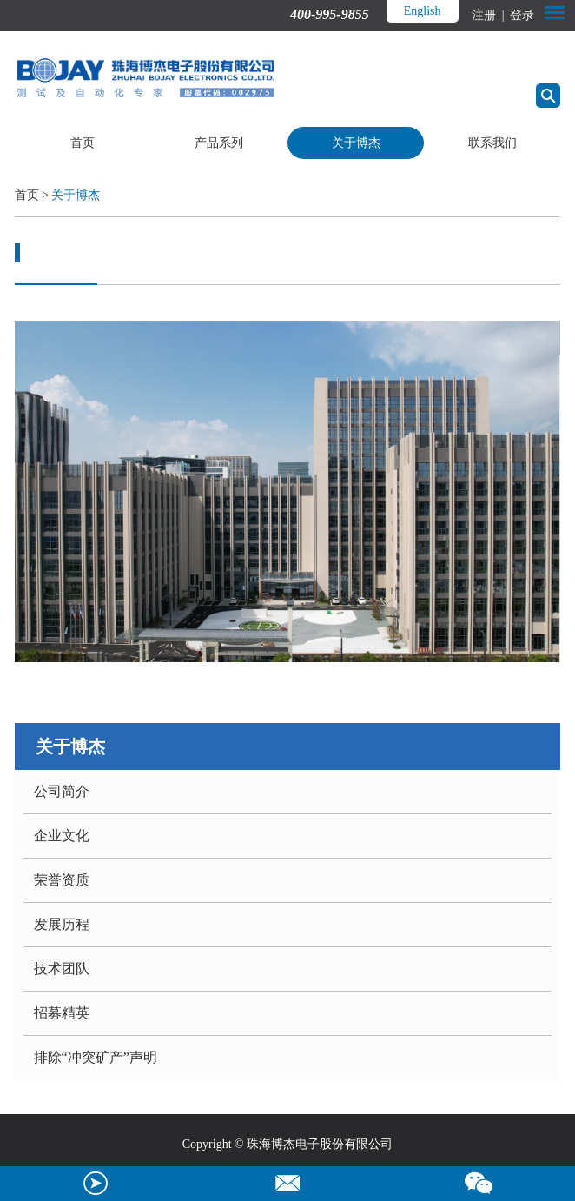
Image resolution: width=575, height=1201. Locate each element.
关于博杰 (356, 142)
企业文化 (61, 835)
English (422, 10)
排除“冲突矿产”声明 (95, 1057)
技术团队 (61, 968)
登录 (521, 15)
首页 (82, 142)
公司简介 (61, 791)
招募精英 (61, 1012)
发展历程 (61, 924)
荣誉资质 (61, 880)
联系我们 (492, 142)
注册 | (489, 15)
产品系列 (219, 142)
